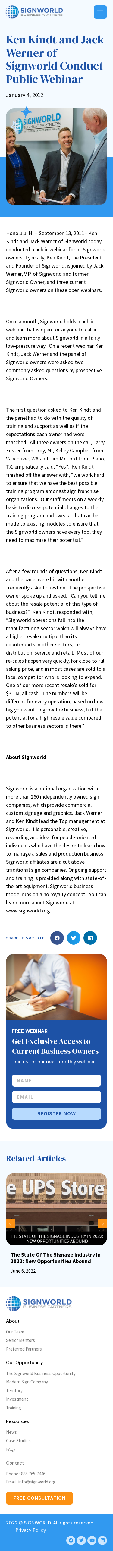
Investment (17, 1399)
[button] (57, 938)
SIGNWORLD (37, 1523)
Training (13, 1408)
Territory (14, 1390)
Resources (17, 1421)
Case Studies (18, 1440)
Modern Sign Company (27, 1382)
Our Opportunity (24, 1363)
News (11, 1432)
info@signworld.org (36, 1482)
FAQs (11, 1449)
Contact (15, 1463)
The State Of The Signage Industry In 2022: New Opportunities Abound (56, 1258)
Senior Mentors (20, 1340)
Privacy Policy (31, 1530)
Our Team (15, 1332)
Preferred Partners (24, 1349)
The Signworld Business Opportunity (41, 1373)
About (13, 1321)
